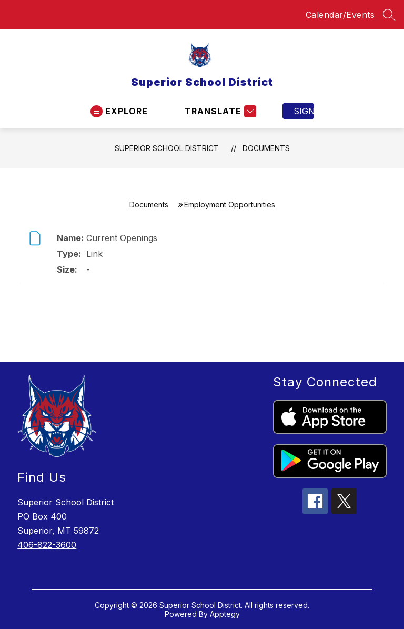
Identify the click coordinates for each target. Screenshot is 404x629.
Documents (266, 148)
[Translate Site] (219, 111)
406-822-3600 (46, 545)
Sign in (304, 111)
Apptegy (225, 614)
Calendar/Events (340, 14)
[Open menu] (119, 111)
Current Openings (121, 238)
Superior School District (167, 148)
